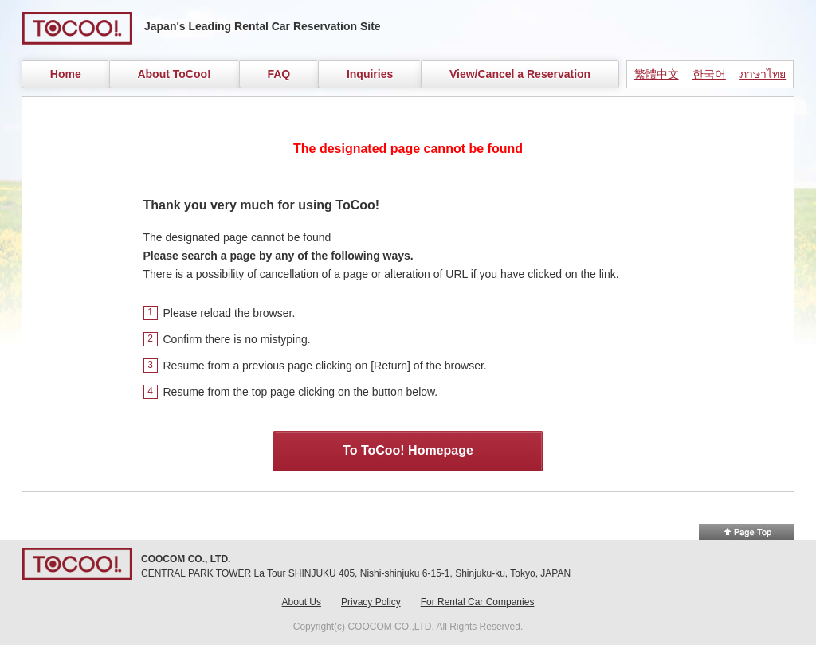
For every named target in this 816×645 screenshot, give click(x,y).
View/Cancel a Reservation (519, 74)
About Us (301, 602)
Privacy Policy (371, 602)
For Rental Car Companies (478, 602)
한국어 (709, 74)
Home (65, 74)
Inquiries (370, 74)
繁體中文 (656, 74)
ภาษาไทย (763, 74)
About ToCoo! (173, 74)
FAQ (278, 74)
